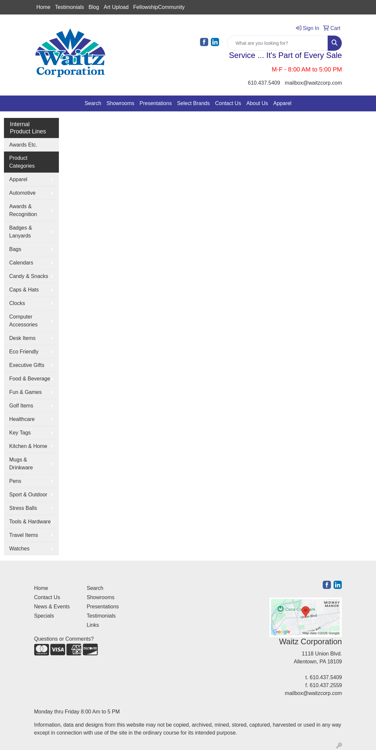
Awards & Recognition (23, 210)
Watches (19, 548)
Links (93, 625)
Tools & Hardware (30, 521)
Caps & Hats (24, 289)
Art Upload (116, 7)
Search (93, 103)
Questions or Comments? (64, 639)
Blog (93, 7)
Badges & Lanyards (20, 231)
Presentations (155, 103)
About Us (257, 103)
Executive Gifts (26, 365)
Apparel (282, 103)
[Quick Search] (277, 43)
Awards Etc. (23, 145)
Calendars (21, 262)
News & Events (52, 606)
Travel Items (23, 535)
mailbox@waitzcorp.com (313, 83)
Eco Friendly (23, 351)
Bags (15, 249)
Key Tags (20, 432)
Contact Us (228, 103)
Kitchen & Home (28, 446)
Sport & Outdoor (28, 494)
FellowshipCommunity (159, 7)
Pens (15, 481)
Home (44, 7)
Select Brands (193, 103)
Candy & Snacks (28, 276)
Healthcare (22, 419)
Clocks (17, 303)
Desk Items (22, 338)
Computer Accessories (23, 320)
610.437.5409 (264, 83)
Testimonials (69, 7)
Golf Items (21, 405)
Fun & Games (25, 392)
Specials (44, 616)
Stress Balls (23, 508)
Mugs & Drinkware (21, 463)
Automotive (22, 193)
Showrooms (120, 103)
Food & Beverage (29, 378)
